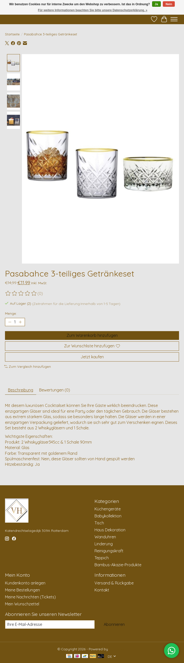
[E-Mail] (50, 624)
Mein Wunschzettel (22, 603)
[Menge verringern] (9, 322)
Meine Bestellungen (22, 589)
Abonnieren (114, 624)
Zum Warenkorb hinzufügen (92, 335)
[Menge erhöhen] (20, 322)
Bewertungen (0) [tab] (54, 390)
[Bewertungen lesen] (21, 294)
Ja (156, 4)
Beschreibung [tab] (20, 390)
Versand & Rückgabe (114, 582)
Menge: (11, 313)
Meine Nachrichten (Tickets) (30, 596)
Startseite (12, 34)
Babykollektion (107, 516)
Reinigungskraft (108, 551)
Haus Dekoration (109, 530)
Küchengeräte (107, 509)
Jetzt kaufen (92, 356)
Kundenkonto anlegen (25, 582)
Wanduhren (105, 537)
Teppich (101, 558)
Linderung (103, 544)
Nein (169, 4)
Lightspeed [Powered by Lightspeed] (118, 649)
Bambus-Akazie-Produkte (117, 565)
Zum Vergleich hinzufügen (27, 367)
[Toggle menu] (174, 19)
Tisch (99, 523)
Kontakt (101, 589)
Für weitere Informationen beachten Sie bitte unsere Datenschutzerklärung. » (92, 10)
